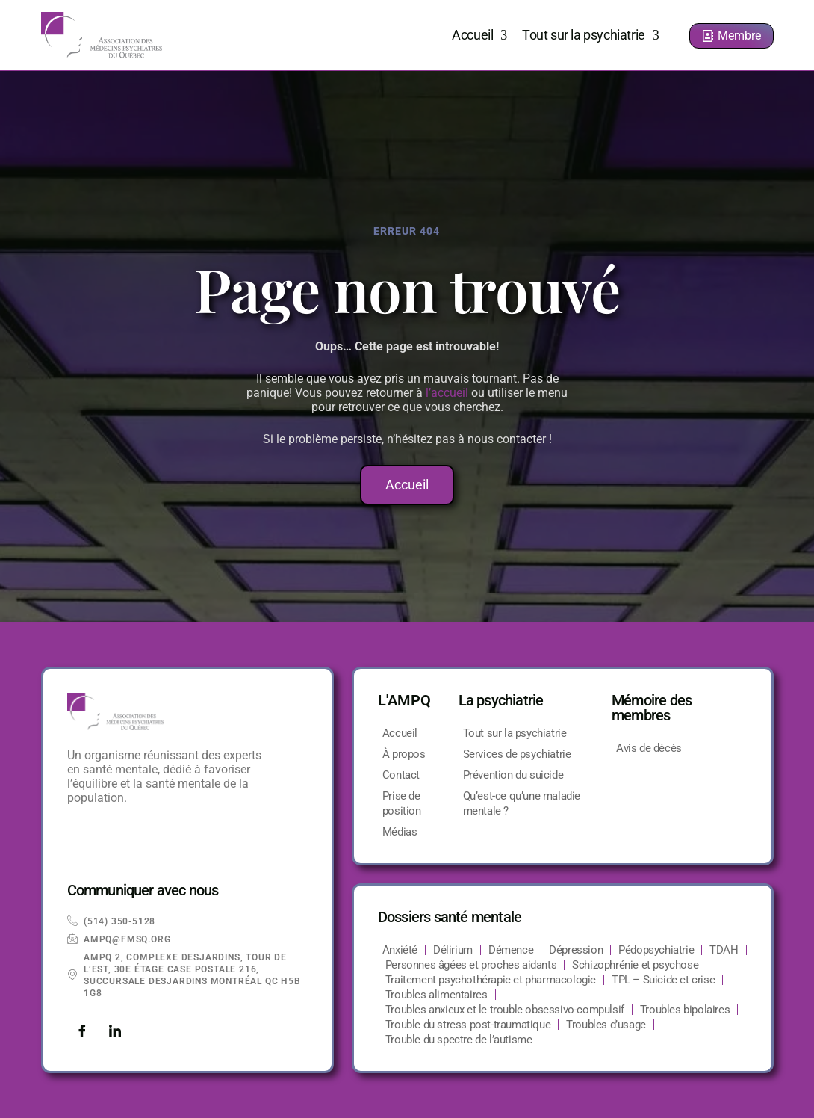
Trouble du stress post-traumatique (467, 1024)
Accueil (479, 35)
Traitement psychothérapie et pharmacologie (490, 979)
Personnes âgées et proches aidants (470, 965)
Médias (399, 831)
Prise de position (401, 803)
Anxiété (399, 950)
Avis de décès (649, 748)
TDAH (723, 950)
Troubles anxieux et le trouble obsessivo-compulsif (504, 1009)
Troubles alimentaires (436, 994)
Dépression (576, 950)
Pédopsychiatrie (656, 950)
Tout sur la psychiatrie (590, 35)
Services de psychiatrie (517, 754)
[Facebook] (82, 1032)
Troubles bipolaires (685, 1009)
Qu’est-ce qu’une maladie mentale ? (521, 803)
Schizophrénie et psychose (635, 965)
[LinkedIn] (115, 1032)
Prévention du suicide (513, 775)
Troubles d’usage (606, 1024)
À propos (404, 754)
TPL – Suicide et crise (663, 979)
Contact (401, 775)
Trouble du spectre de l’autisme (458, 1039)
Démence (510, 950)
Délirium (453, 950)
